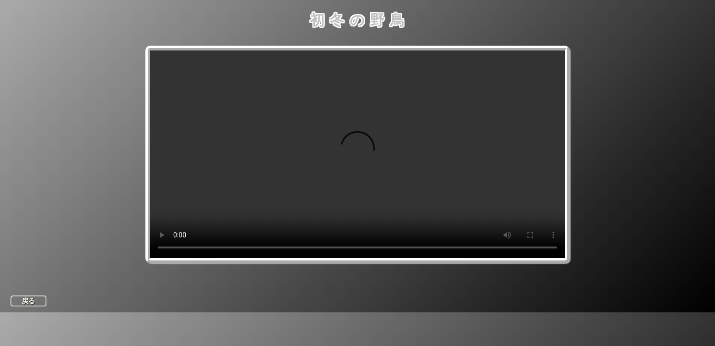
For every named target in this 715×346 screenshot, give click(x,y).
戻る (28, 301)
